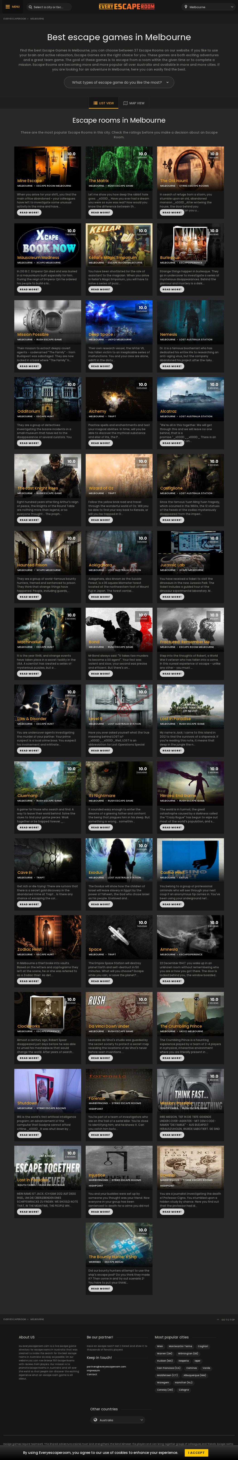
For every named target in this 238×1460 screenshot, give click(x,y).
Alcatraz (168, 411)
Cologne (184, 1390)
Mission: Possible (176, 1103)
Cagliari (203, 1346)
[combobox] (208, 7)
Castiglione (171, 488)
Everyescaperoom (14, 18)
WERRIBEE (95, 1262)
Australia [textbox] (106, 1420)
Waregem (163, 1382)
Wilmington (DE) (188, 1353)
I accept (196, 1452)
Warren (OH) (164, 1353)
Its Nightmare (102, 795)
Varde (206, 1368)
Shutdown (27, 1103)
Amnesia (169, 949)
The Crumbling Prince (181, 1026)
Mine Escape (29, 180)
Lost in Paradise (175, 719)
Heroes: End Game (178, 795)
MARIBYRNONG (98, 1103)
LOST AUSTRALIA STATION (195, 339)
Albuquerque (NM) (195, 1375)
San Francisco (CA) (168, 1368)
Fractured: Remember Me (185, 642)
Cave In (24, 872)
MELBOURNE (25, 186)
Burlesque (170, 257)
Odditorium (28, 411)
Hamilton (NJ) (183, 1382)
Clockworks (28, 1026)
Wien (160, 1346)
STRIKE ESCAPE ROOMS (194, 186)
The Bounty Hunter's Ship (113, 1257)
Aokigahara (100, 565)
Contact (92, 1374)
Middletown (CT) (167, 1375)
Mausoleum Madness (38, 257)
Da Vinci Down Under (109, 1026)
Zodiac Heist (29, 949)
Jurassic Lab (172, 565)
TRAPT (112, 416)
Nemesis (168, 334)
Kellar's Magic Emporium (113, 257)
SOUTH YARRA (169, 1108)
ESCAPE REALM (114, 1262)
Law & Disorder (31, 719)
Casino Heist (172, 872)
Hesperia (184, 1361)
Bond (94, 642)
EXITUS (183, 877)
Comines (191, 1368)
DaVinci (167, 1175)
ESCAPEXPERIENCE (190, 262)
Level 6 (95, 719)
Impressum (93, 1370)
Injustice (97, 1175)
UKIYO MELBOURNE (120, 339)
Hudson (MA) (165, 1361)
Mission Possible (33, 334)
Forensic (97, 1098)
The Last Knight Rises (37, 488)
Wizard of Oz (101, 488)
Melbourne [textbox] (197, 7)
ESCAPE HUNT (45, 416)
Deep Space (101, 334)
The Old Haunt (174, 180)
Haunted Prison (32, 565)
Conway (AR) (165, 1390)
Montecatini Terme (180, 1346)
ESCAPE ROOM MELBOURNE (53, 186)
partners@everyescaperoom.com (106, 1366)
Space (95, 949)
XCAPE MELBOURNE (48, 262)
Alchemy (97, 411)
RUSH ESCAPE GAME (120, 186)
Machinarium (30, 642)
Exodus (96, 872)
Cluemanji (27, 795)
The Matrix (99, 180)
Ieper (197, 1361)
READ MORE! (29, 212)
